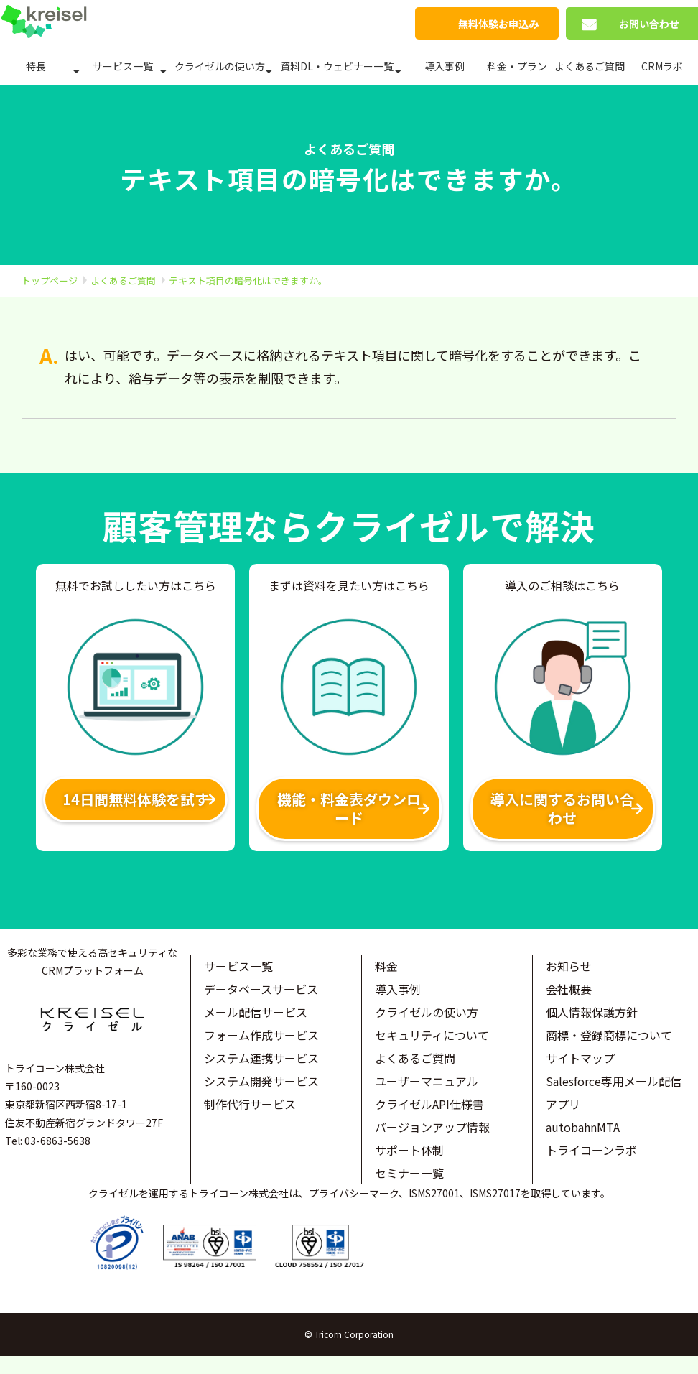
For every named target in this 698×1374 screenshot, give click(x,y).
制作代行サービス (250, 1104)
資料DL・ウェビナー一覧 (337, 66)
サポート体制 (409, 1150)
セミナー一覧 (409, 1173)
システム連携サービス (261, 1058)
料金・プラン (517, 66)
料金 (386, 966)
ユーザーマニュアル (426, 1081)
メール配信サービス (255, 1012)
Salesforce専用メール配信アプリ (613, 1092)
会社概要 (569, 989)
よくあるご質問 (589, 66)
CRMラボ (662, 66)
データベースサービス (261, 989)
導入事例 (444, 66)
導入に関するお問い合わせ (562, 808)
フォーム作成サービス (261, 1035)
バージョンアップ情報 (432, 1127)
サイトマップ (580, 1058)
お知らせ (569, 966)
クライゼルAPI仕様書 (429, 1104)
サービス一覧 (123, 66)
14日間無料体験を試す (135, 799)
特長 (36, 66)
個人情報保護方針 (592, 1012)
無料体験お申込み (498, 24)
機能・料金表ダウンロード (349, 808)
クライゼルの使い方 (219, 66)
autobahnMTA (583, 1127)
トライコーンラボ (591, 1150)
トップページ (50, 280)
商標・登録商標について (609, 1035)
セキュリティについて (432, 1035)
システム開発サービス (261, 1081)
